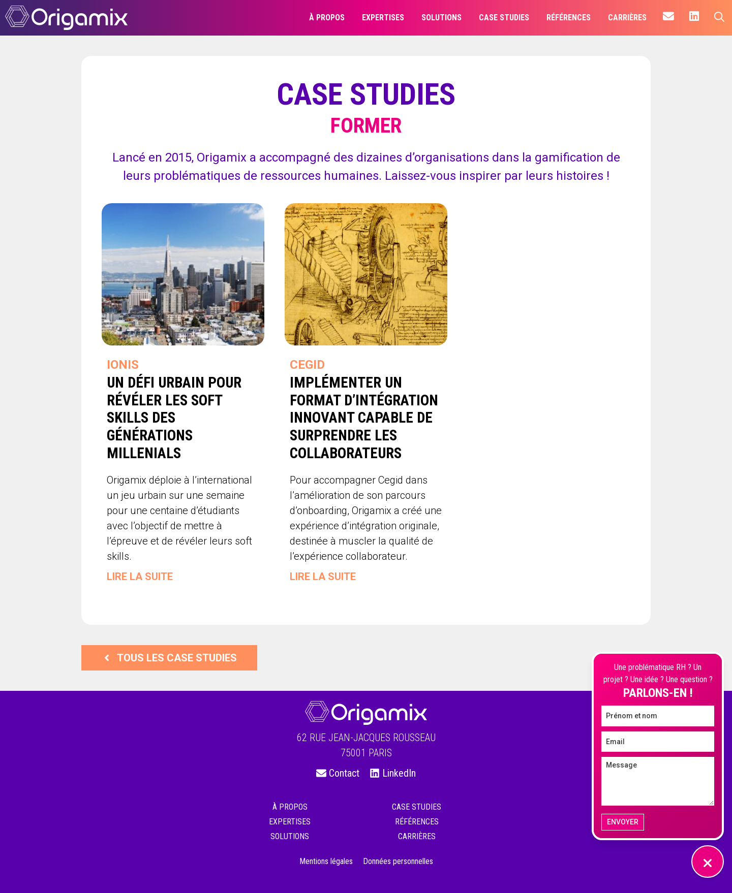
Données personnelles (398, 861)
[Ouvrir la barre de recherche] (719, 18)
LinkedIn (399, 773)
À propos (290, 807)
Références (417, 821)
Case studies (416, 807)
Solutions (289, 836)
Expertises (290, 821)
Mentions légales (326, 861)
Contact (344, 773)
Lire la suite (140, 576)
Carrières (417, 836)
